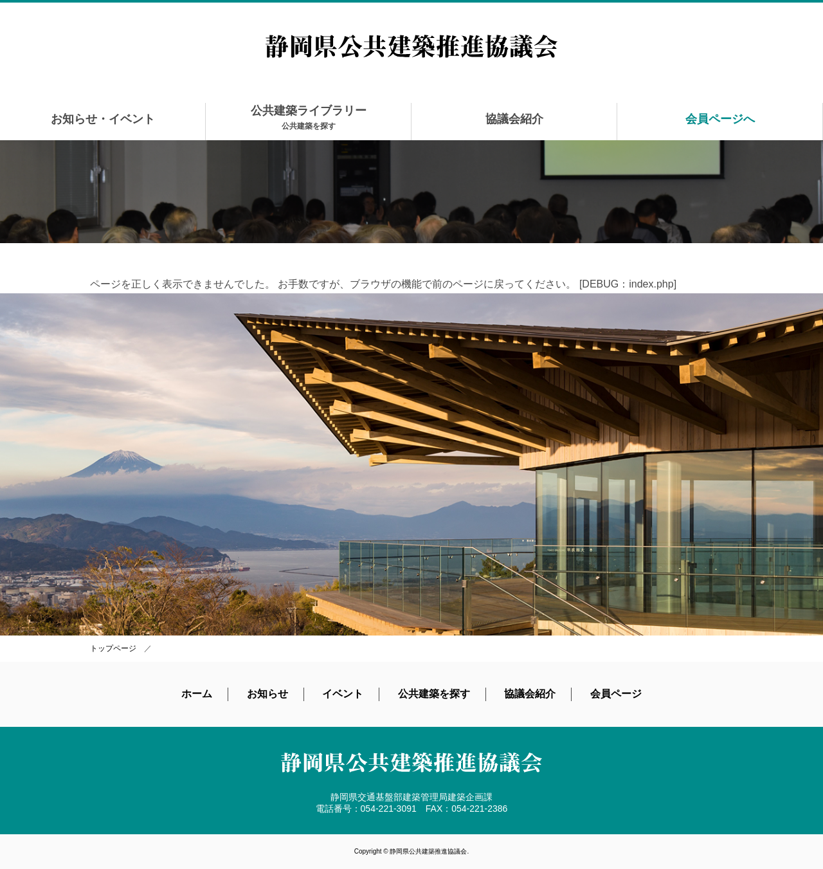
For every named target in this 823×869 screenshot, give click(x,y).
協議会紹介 (514, 119)
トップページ (113, 648)
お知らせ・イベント (103, 119)
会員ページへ (720, 119)
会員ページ (616, 693)
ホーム (196, 693)
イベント (342, 693)
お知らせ (267, 693)
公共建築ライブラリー (308, 117)
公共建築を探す (434, 693)
